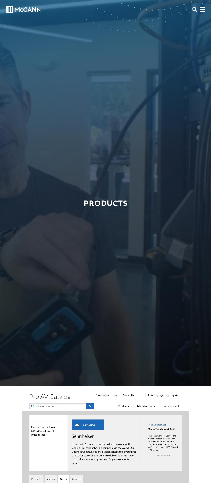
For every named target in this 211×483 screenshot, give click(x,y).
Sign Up (175, 395)
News (116, 395)
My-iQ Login (157, 395)
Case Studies (102, 395)
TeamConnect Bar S (158, 424)
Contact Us (128, 395)
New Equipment (169, 406)
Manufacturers (146, 406)
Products (124, 406)
